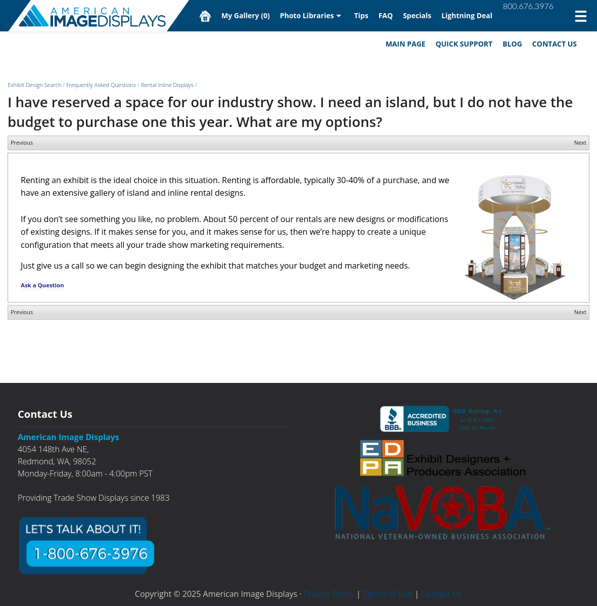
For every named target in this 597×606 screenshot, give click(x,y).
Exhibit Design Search (34, 85)
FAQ (386, 15)
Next (580, 142)
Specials (417, 15)
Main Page (406, 44)
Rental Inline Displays (167, 85)
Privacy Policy (329, 593)
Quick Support (464, 44)
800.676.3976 (528, 6)
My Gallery (245, 15)
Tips (361, 15)
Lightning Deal (466, 15)
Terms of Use (387, 593)
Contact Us (554, 44)
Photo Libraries (307, 15)
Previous (22, 142)
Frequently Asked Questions (101, 85)
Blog (512, 44)
